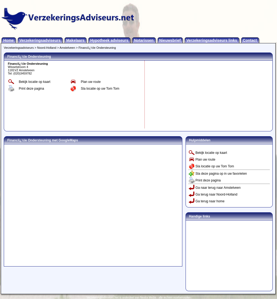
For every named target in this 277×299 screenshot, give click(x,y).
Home (8, 40)
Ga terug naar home (210, 201)
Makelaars (75, 40)
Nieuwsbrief (170, 40)
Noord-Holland (46, 47)
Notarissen (143, 40)
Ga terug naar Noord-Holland (217, 194)
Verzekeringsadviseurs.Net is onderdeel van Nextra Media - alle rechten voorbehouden (139, 297)
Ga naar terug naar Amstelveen (218, 188)
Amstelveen (67, 47)
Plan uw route (91, 82)
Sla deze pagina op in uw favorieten (221, 174)
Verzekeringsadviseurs (40, 40)
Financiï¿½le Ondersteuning (97, 47)
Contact (250, 40)
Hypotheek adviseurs (109, 40)
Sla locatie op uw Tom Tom (100, 88)
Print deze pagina (31, 88)
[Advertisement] (186, 94)
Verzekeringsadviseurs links (211, 40)
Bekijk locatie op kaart (34, 82)
